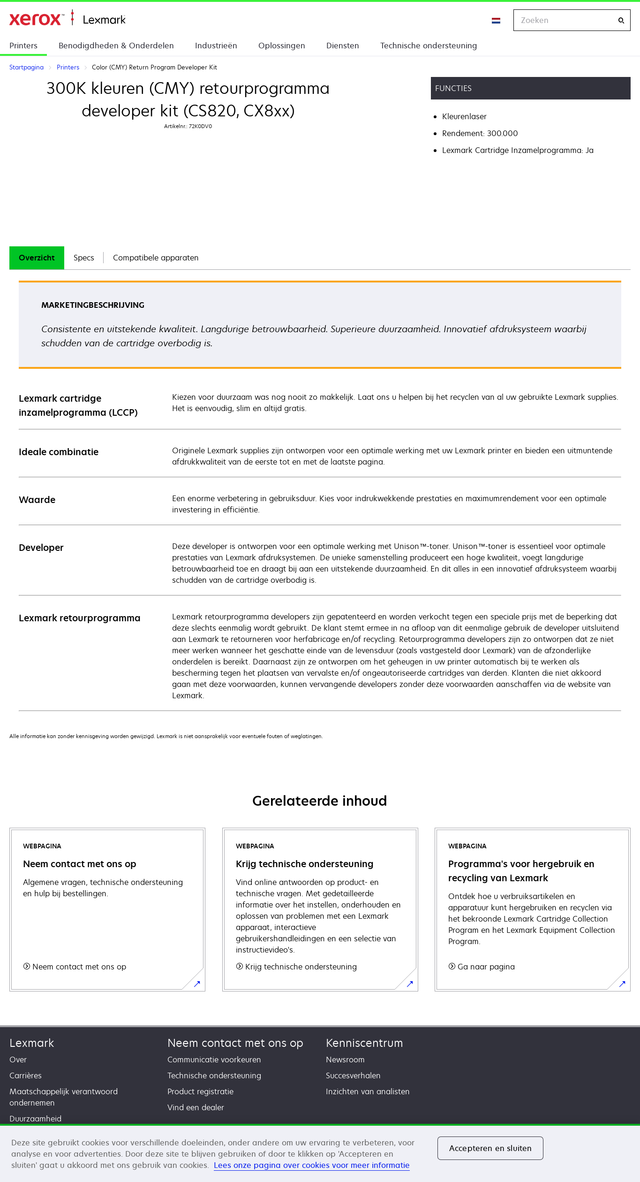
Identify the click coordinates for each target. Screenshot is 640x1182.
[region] (320, 1153)
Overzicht (37, 257)
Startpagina (67, 17)
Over (18, 1059)
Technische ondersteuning (428, 45)
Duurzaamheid (35, 1118)
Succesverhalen (353, 1075)
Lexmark (31, 1043)
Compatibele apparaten (156, 257)
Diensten (342, 45)
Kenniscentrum (364, 1043)
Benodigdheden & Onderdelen (116, 45)
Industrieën (216, 45)
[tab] (36, 257)
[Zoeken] (621, 20)
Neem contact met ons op (235, 1043)
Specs (84, 257)
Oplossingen (281, 45)
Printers (23, 45)
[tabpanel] (320, 495)
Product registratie (200, 1091)
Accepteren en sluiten (490, 1148)
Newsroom (345, 1059)
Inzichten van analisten (368, 1091)
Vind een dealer (195, 1107)
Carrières (25, 1075)
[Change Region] (496, 20)
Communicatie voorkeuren (214, 1059)
